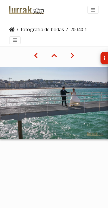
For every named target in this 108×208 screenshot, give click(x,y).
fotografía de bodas (42, 29)
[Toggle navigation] (93, 10)
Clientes (11, 29)
